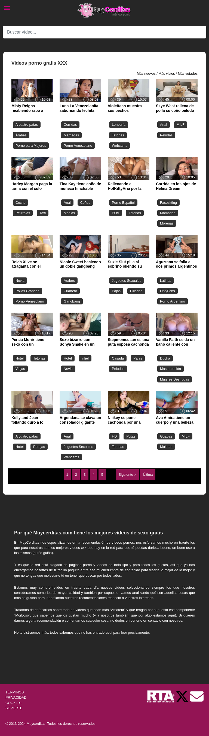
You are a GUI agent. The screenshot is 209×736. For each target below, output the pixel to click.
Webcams (119, 145)
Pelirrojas (23, 213)
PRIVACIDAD (15, 697)
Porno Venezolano (78, 145)
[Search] (104, 32)
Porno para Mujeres (31, 145)
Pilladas (136, 291)
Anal (163, 124)
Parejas (39, 447)
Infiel (85, 358)
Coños (85, 203)
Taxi (42, 213)
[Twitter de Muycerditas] (182, 696)
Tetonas (118, 135)
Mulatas (166, 447)
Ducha (165, 358)
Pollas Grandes (27, 291)
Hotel (20, 358)
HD (114, 436)
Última (148, 474)
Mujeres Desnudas (174, 379)
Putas (130, 436)
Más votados (188, 73)
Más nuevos (146, 73)
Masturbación (170, 369)
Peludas (166, 135)
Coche (21, 203)
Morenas (167, 223)
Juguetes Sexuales (126, 281)
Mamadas (71, 135)
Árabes (21, 135)
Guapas (166, 436)
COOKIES (13, 703)
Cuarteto (70, 291)
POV (115, 213)
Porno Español (123, 203)
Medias (69, 213)
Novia (20, 281)
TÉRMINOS (14, 692)
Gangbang (72, 301)
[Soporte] (197, 696)
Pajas (116, 291)
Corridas (70, 124)
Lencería (118, 124)
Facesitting (168, 203)
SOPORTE (13, 708)
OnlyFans (167, 291)
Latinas (165, 281)
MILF (181, 124)
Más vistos (166, 73)
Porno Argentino (172, 301)
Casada (118, 358)
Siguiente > (127, 474)
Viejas (20, 369)
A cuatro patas (27, 124)
